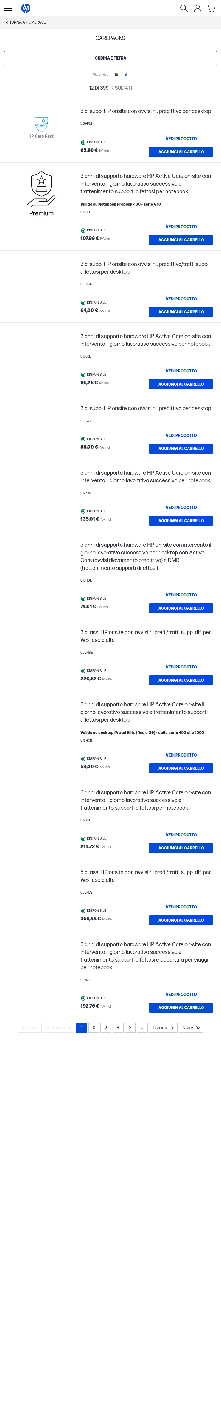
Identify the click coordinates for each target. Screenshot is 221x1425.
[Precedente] (59, 1028)
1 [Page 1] (81, 1028)
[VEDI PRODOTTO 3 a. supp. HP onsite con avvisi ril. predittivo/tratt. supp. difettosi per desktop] (181, 299)
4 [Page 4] (118, 1028)
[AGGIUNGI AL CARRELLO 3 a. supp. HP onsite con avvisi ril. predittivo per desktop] (181, 152)
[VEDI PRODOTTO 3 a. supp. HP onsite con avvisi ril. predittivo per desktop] (181, 139)
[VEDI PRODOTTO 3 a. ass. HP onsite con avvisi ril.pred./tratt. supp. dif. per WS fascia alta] (181, 668)
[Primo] (30, 1028)
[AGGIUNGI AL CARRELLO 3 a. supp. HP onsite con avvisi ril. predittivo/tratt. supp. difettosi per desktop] (181, 312)
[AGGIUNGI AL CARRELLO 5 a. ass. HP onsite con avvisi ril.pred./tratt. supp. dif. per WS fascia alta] (181, 921)
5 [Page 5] (130, 1028)
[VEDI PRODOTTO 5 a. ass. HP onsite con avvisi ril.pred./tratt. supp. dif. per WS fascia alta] (181, 908)
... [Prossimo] (142, 1028)
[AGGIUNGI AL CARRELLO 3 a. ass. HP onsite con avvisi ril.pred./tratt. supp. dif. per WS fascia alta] (181, 681)
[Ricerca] (184, 8)
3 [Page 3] (106, 1028)
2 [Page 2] (94, 1028)
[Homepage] (25, 8)
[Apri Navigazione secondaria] (8, 8)
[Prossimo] (163, 1028)
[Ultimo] (191, 1028)
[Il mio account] (197, 8)
